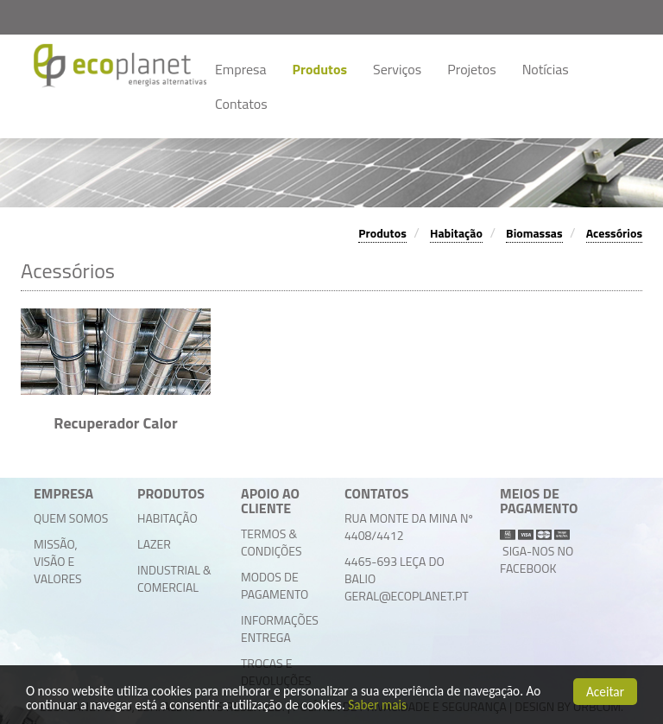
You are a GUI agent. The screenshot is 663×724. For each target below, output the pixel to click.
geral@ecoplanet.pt (406, 596)
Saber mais (377, 705)
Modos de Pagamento (274, 585)
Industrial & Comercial (174, 578)
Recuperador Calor (115, 423)
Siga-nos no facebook (536, 559)
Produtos (320, 69)
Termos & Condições (271, 542)
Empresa (241, 69)
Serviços (397, 69)
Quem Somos (71, 518)
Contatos (241, 103)
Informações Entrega (280, 628)
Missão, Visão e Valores (58, 561)
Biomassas (534, 233)
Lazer (154, 544)
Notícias (545, 69)
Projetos (471, 69)
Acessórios (614, 233)
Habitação (456, 233)
